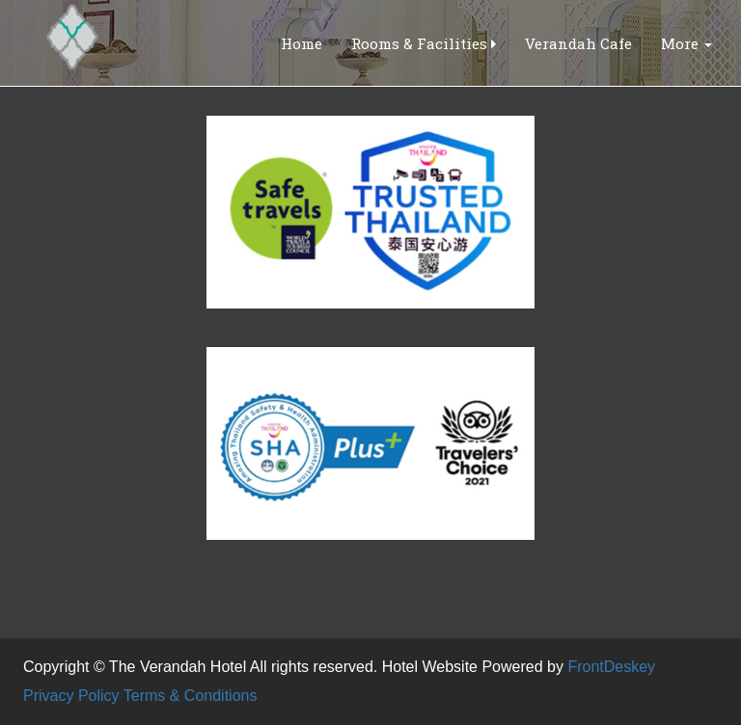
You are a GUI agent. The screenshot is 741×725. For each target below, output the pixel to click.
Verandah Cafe (578, 43)
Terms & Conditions (191, 695)
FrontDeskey (611, 666)
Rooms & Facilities (423, 43)
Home (301, 43)
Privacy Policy (71, 695)
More (686, 43)
